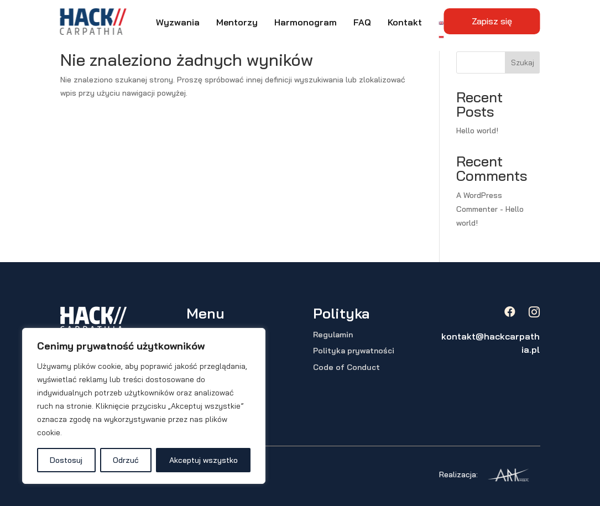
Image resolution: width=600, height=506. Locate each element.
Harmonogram (305, 22)
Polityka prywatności (353, 351)
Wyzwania (178, 22)
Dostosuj (66, 460)
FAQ (362, 22)
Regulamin (333, 335)
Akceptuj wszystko (203, 460)
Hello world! (477, 130)
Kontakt (405, 22)
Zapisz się (492, 21)
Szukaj (522, 62)
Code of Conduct (346, 367)
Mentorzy (237, 22)
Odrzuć (126, 460)
